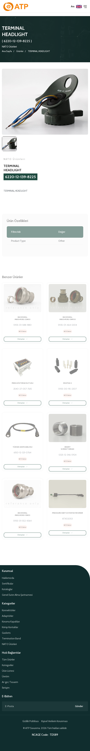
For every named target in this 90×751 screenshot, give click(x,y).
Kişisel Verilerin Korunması (54, 721)
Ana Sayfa (7, 51)
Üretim (5, 676)
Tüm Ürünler (8, 659)
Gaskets (6, 632)
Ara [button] (72, 6)
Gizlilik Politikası (30, 721)
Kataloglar (7, 589)
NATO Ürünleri (9, 46)
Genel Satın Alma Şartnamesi (17, 594)
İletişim (6, 687)
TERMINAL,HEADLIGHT (39, 51)
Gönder (79, 706)
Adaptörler (7, 616)
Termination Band (11, 638)
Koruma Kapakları (11, 621)
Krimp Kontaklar (10, 627)
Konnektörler (8, 610)
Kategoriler (7, 665)
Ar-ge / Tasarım (10, 682)
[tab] (9, 144)
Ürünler (19, 51)
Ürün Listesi (8, 670)
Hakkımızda (8, 578)
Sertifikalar (7, 583)
